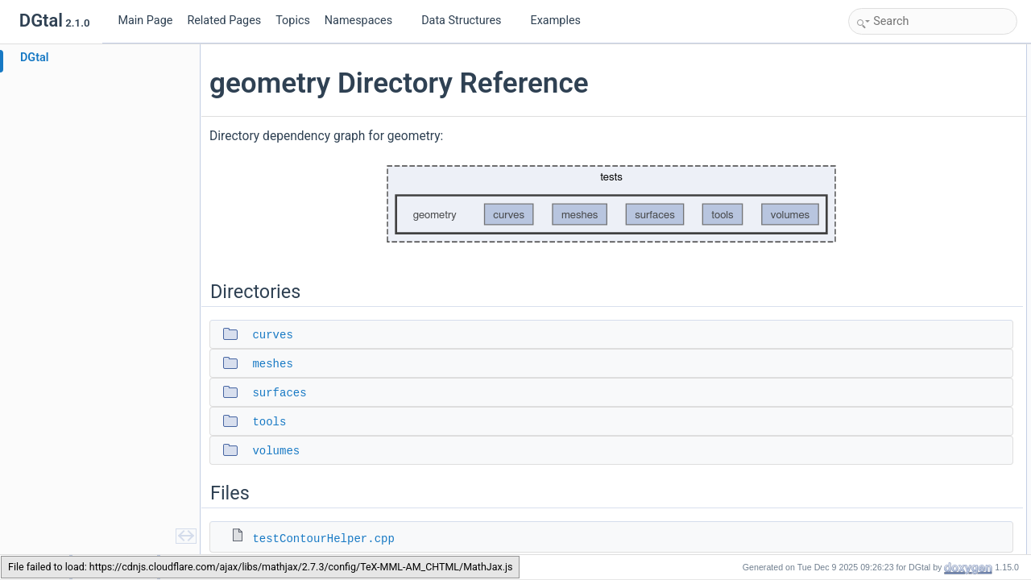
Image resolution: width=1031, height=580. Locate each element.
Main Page (145, 20)
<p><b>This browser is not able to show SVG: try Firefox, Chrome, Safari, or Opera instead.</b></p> (515, 204)
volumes (280, 451)
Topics (292, 20)
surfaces (284, 393)
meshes (277, 364)
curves (277, 335)
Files (863, 159)
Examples (556, 20)
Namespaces (365, 20)
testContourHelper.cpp (328, 538)
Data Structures (467, 20)
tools (274, 422)
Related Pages (224, 20)
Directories (876, 53)
